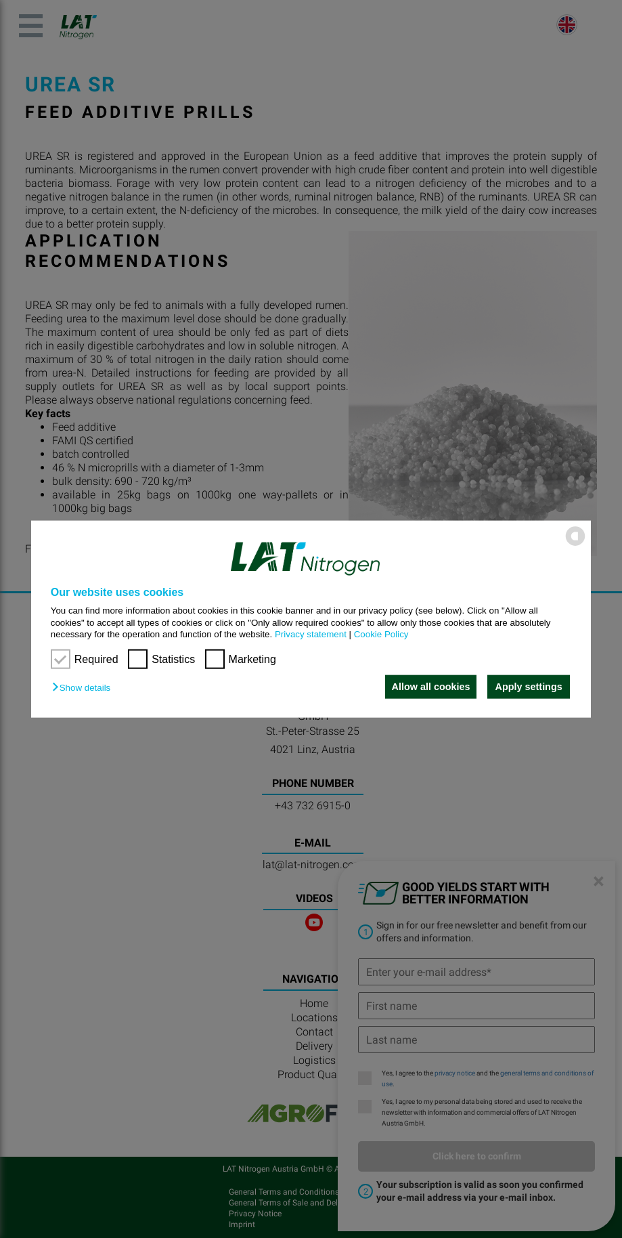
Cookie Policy (381, 634)
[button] (84, 687)
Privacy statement (311, 634)
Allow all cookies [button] (429, 686)
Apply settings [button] (528, 686)
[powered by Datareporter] (575, 545)
